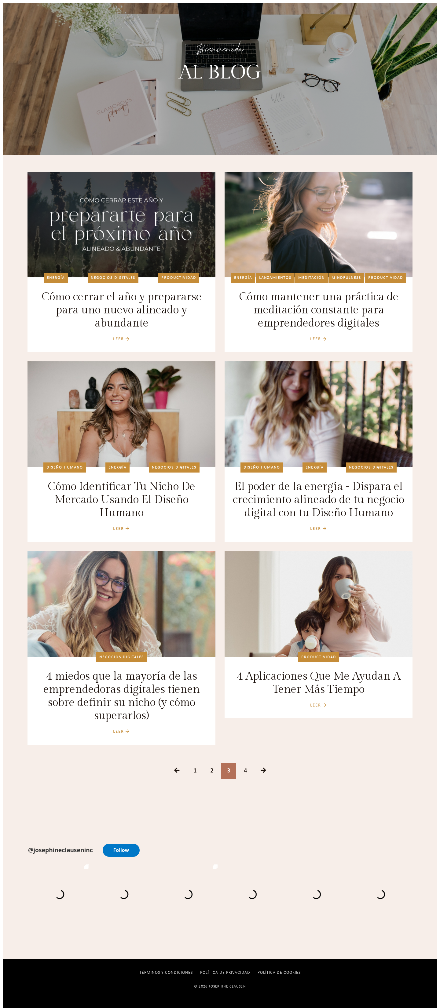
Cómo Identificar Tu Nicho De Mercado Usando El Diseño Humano (121, 499)
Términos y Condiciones (166, 972)
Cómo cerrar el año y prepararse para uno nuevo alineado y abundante (122, 310)
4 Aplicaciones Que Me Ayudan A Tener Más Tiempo (319, 683)
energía (56, 278)
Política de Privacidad (225, 972)
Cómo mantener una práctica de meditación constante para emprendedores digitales (318, 310)
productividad (178, 278)
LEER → (121, 339)
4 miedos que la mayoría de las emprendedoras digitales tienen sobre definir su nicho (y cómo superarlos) (121, 696)
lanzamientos (275, 278)
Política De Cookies (279, 972)
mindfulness (346, 278)
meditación (311, 278)
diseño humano (64, 467)
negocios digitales (113, 278)
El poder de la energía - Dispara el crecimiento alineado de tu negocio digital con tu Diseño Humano (318, 499)
